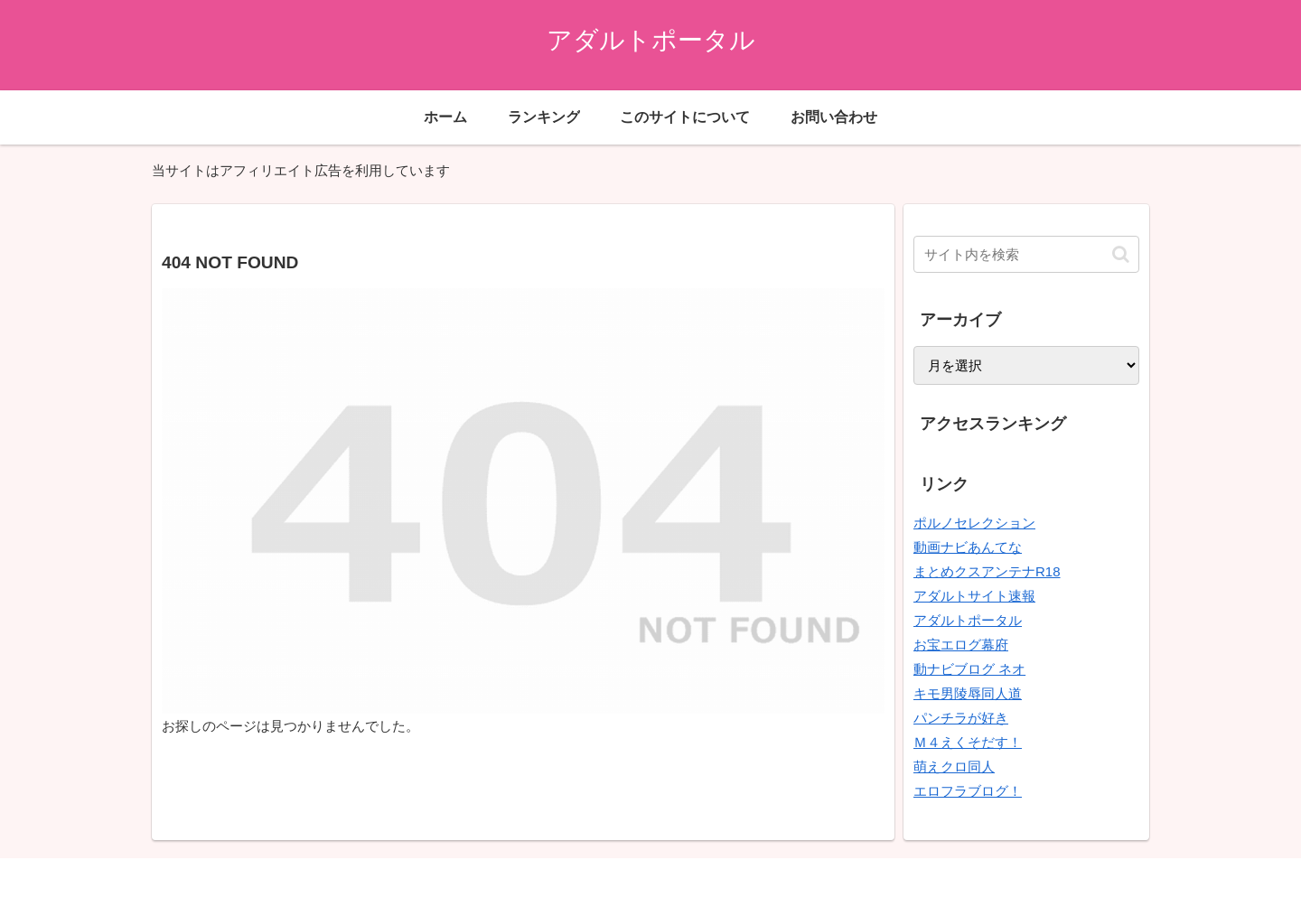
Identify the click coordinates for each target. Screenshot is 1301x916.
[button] (1121, 254)
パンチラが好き (960, 717)
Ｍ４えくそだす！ (967, 742)
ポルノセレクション (974, 522)
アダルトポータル (967, 620)
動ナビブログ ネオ (969, 669)
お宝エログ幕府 (960, 644)
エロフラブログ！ (967, 791)
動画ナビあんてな (967, 547)
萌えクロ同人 (954, 766)
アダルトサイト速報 (974, 595)
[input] (1026, 254)
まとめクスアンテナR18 (987, 571)
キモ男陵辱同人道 (967, 693)
